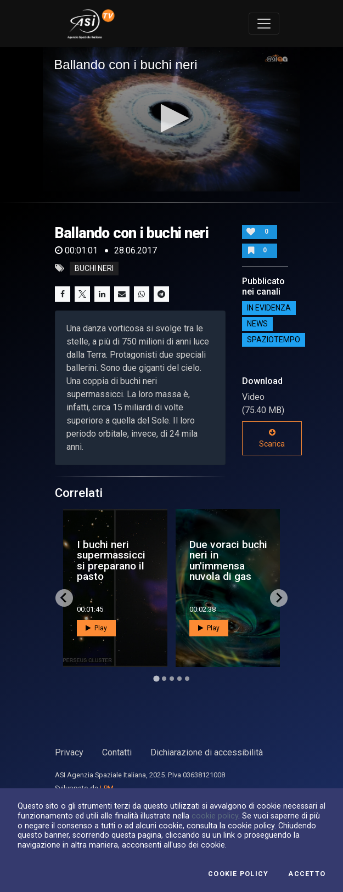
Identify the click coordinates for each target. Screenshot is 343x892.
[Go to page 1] (156, 678)
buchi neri (94, 268)
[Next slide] (279, 598)
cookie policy (215, 815)
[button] (171, 118)
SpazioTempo (273, 340)
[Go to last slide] (64, 598)
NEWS (257, 324)
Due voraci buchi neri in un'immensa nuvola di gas (228, 560)
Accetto (306, 874)
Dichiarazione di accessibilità (206, 752)
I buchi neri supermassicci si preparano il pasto (111, 560)
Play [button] (96, 628)
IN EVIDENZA (269, 308)
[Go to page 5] (187, 678)
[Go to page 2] (164, 678)
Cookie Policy (238, 874)
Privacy (69, 752)
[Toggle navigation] (264, 24)
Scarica (272, 438)
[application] (171, 119)
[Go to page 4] (179, 678)
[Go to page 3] (172, 678)
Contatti (117, 752)
